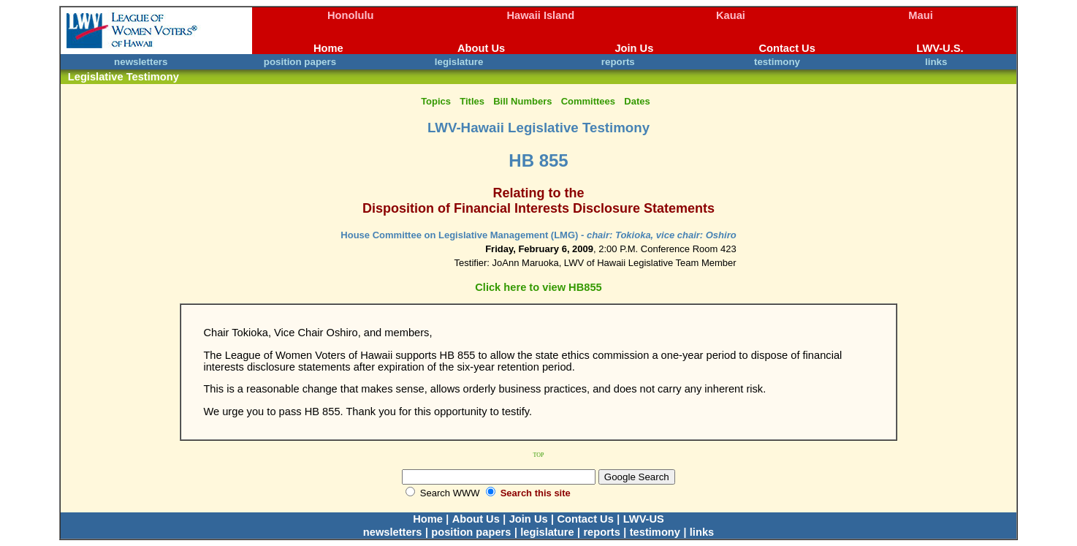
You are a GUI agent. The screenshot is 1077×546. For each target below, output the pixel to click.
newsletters (140, 61)
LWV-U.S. (939, 48)
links (936, 61)
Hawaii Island (540, 15)
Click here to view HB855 (538, 287)
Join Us (633, 48)
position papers (300, 61)
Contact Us (786, 48)
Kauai (730, 15)
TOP (538, 455)
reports (618, 61)
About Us (481, 48)
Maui (920, 15)
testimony (777, 61)
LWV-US (643, 519)
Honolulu (350, 15)
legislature (459, 61)
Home (328, 48)
